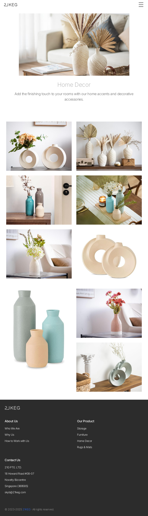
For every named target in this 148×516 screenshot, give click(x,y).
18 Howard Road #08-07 (19, 473)
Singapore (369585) (16, 486)
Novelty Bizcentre (15, 479)
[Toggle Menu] (141, 4)
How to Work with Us (17, 440)
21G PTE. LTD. (13, 467)
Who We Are (12, 428)
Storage (81, 428)
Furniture (82, 434)
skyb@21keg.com (15, 492)
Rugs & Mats (84, 447)
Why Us (9, 434)
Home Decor (84, 440)
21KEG (26, 509)
